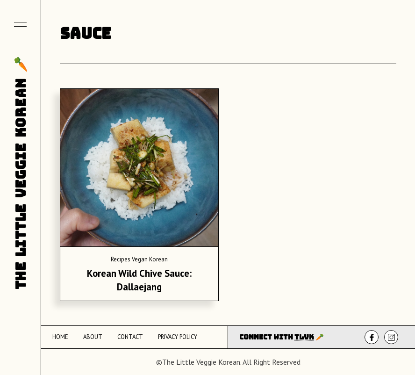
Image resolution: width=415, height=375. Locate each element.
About (92, 337)
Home (60, 337)
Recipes (120, 259)
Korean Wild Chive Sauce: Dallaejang (139, 280)
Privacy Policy (177, 337)
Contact (130, 337)
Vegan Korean (150, 259)
